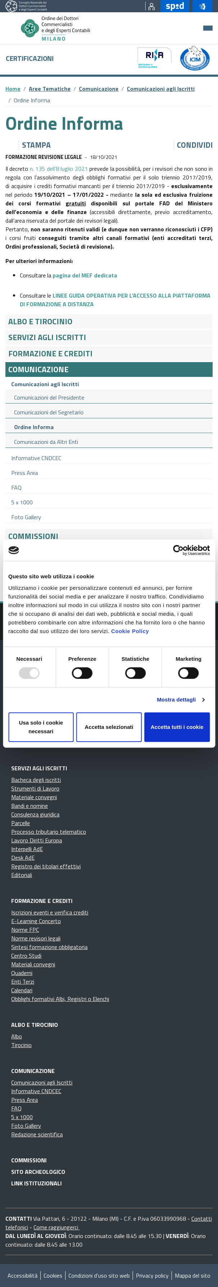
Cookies (53, 1275)
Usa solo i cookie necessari (41, 727)
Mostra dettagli (176, 699)
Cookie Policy (130, 631)
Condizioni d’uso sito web (99, 1275)
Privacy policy (152, 1275)
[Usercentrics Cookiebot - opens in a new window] (178, 550)
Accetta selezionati (109, 727)
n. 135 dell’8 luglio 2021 (59, 168)
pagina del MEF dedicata (85, 275)
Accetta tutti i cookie (177, 727)
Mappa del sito (192, 1275)
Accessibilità (22, 1275)
